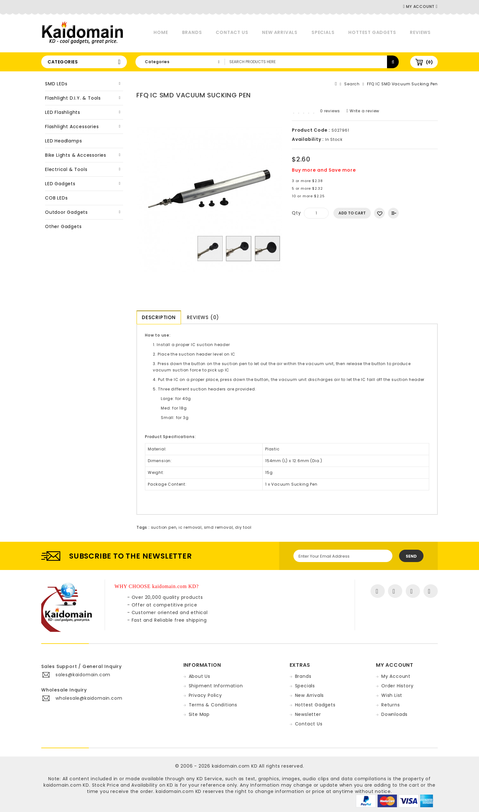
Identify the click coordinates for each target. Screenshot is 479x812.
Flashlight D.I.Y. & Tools (73, 98)
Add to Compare (393, 213)
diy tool (243, 527)
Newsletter (308, 714)
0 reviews (330, 111)
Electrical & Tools (66, 169)
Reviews (420, 32)
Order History (397, 686)
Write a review (362, 111)
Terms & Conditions (213, 705)
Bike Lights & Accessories (75, 155)
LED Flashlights (62, 112)
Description (159, 317)
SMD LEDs (56, 84)
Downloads (394, 714)
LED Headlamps (63, 141)
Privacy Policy (205, 695)
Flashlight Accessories (72, 126)
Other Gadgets (63, 226)
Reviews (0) (204, 317)
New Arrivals (280, 32)
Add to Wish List (379, 213)
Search (352, 84)
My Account (395, 676)
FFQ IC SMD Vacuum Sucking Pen (402, 84)
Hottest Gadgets (372, 32)
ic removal (190, 527)
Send (411, 556)
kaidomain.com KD (235, 766)
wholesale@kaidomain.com (89, 698)
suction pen (164, 527)
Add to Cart (352, 213)
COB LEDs (56, 198)
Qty (296, 213)
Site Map (199, 714)
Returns (390, 705)
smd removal (218, 527)
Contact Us (232, 32)
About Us (199, 676)
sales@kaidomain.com (83, 674)
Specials (323, 32)
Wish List (391, 695)
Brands (192, 32)
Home (161, 32)
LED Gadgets (60, 183)
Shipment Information (216, 686)
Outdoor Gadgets (66, 212)
